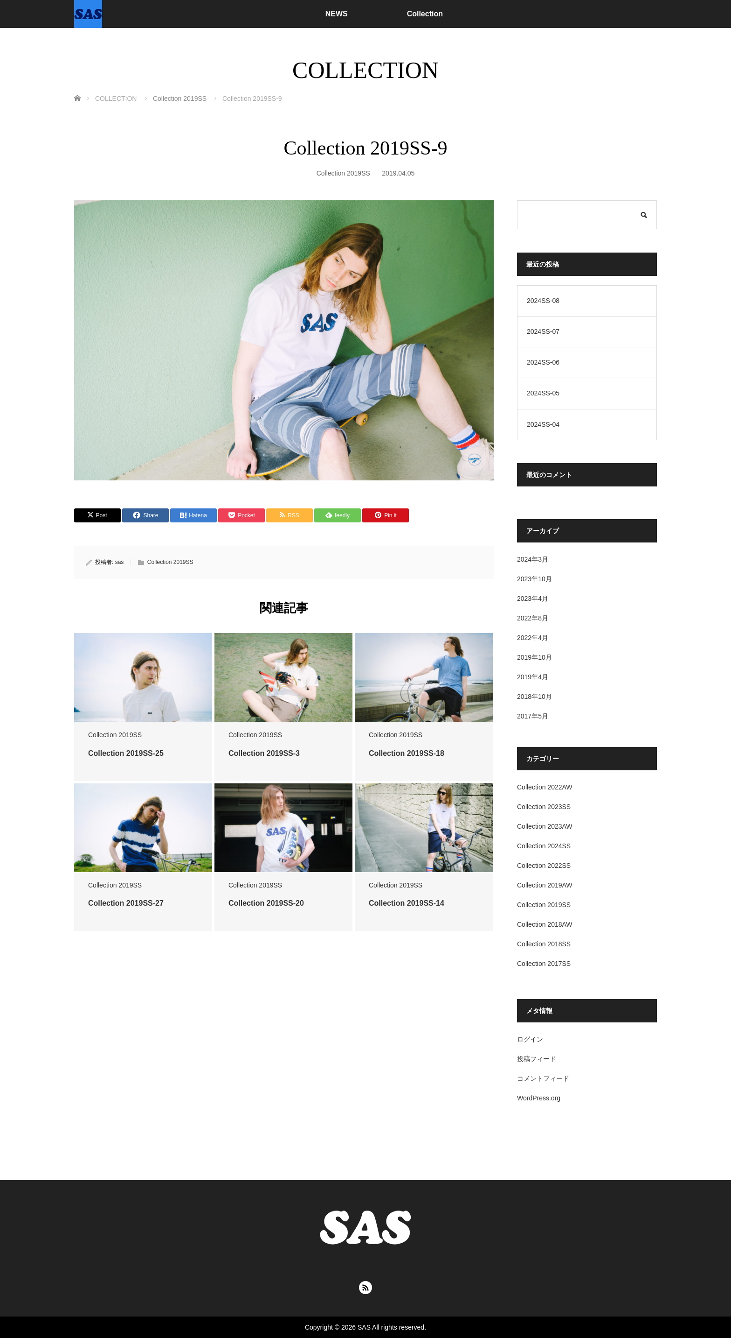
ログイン (530, 1039)
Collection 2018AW (544, 924)
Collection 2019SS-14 (406, 903)
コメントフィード (543, 1078)
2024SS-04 (543, 424)
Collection (425, 14)
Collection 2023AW (544, 826)
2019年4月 (532, 677)
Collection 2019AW (544, 885)
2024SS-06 (543, 362)
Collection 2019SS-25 (126, 753)
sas (119, 562)
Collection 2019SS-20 (266, 903)
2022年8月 (532, 618)
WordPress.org (538, 1098)
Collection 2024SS (544, 846)
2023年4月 (532, 598)
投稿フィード (536, 1059)
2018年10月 (534, 696)
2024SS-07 (543, 331)
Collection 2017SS (544, 963)
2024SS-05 (543, 393)
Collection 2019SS (343, 173)
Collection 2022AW (544, 787)
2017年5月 (532, 716)
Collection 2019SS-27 (126, 903)
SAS (364, 1327)
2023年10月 (534, 579)
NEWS (336, 14)
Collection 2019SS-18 (406, 753)
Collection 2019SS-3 (264, 753)
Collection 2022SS (544, 865)
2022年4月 (532, 637)
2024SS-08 (543, 300)
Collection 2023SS (544, 806)
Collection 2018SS (544, 944)
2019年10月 (534, 657)
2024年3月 (532, 559)
